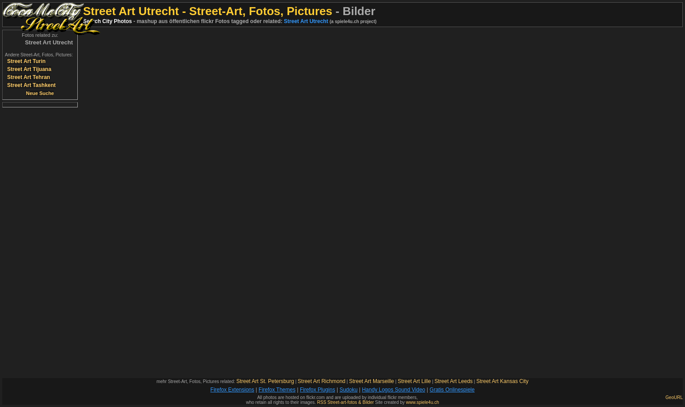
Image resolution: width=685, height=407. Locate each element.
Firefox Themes (277, 390)
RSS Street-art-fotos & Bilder (345, 402)
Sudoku (348, 390)
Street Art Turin (26, 61)
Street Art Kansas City (502, 381)
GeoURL (674, 397)
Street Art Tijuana (29, 69)
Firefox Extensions (233, 390)
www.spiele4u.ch (422, 402)
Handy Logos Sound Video (394, 390)
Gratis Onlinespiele (452, 390)
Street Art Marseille (371, 381)
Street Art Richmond (321, 381)
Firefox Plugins (317, 390)
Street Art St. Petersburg (265, 381)
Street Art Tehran (28, 77)
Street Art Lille (414, 381)
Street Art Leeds (453, 381)
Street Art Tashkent (31, 85)
